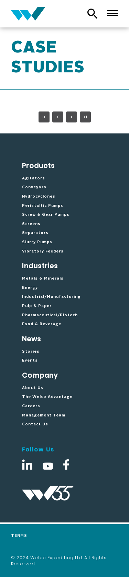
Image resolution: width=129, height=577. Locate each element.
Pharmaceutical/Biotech (50, 315)
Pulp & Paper (37, 306)
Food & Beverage (41, 324)
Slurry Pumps (37, 242)
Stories (31, 352)
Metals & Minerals (43, 278)
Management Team (43, 415)
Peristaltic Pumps (42, 206)
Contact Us (35, 424)
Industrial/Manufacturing (51, 297)
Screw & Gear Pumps (45, 215)
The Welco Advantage (47, 397)
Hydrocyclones (38, 197)
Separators (35, 233)
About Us (32, 388)
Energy (30, 288)
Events (30, 360)
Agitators (33, 178)
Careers (31, 406)
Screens (31, 224)
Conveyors (34, 187)
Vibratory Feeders (43, 251)
